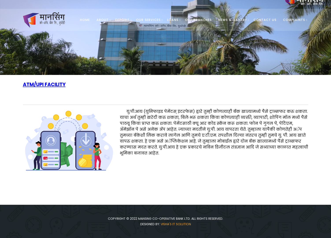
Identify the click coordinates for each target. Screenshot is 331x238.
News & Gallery (232, 20)
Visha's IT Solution (176, 224)
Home (85, 20)
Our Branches (198, 20)
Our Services (148, 20)
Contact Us (264, 20)
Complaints (294, 20)
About (102, 20)
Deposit (122, 20)
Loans (172, 20)
